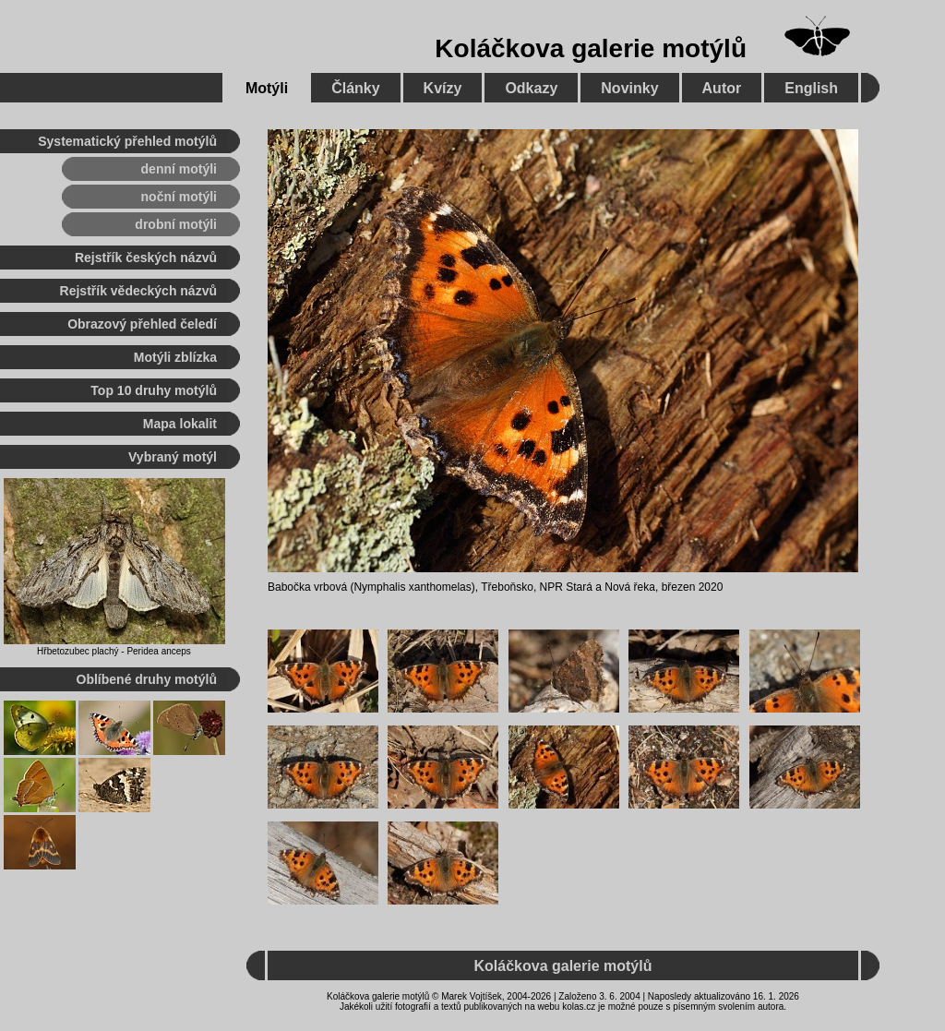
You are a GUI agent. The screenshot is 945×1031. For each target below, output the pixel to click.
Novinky (629, 88)
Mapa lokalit (180, 423)
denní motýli (179, 169)
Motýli (266, 88)
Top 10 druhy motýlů (153, 390)
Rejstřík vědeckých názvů (138, 290)
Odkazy (531, 88)
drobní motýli (176, 224)
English (811, 88)
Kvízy (443, 88)
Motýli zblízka (175, 357)
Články (355, 88)
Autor (722, 88)
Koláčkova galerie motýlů (591, 48)
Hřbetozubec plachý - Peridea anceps (114, 651)
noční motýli (179, 196)
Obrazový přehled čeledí (142, 324)
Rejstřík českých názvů (146, 257)
